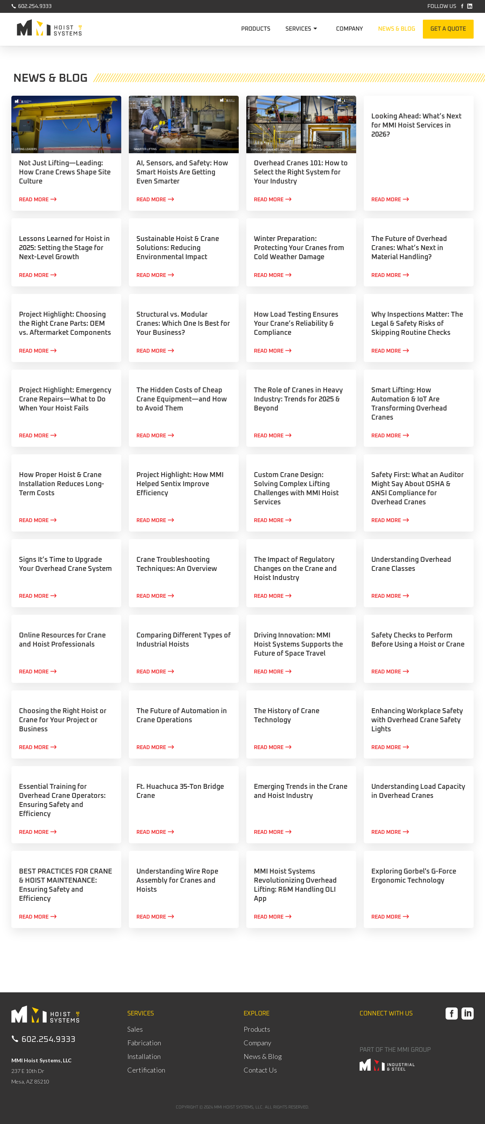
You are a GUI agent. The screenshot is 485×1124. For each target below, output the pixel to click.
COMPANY (349, 29)
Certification (146, 1070)
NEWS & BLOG (396, 29)
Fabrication (144, 1042)
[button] (303, 29)
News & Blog (263, 1056)
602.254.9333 (31, 6)
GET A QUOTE (448, 29)
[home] (49, 29)
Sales (135, 1029)
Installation (144, 1056)
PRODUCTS (255, 29)
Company (257, 1042)
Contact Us (260, 1070)
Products (257, 1029)
